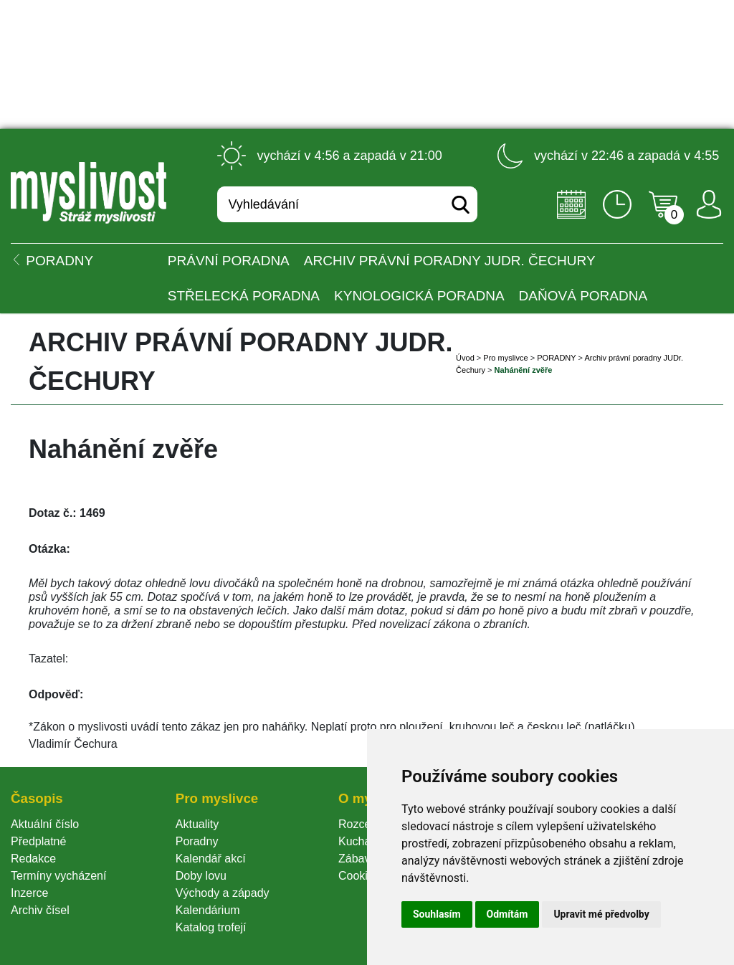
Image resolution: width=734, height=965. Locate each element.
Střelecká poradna (244, 295)
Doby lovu (201, 876)
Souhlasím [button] (437, 914)
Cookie (359, 876)
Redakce (33, 858)
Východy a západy (223, 893)
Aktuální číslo (45, 824)
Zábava (357, 858)
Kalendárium (208, 910)
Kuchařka (362, 841)
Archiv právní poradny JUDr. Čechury (450, 260)
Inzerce (29, 893)
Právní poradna (229, 260)
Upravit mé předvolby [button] (601, 914)
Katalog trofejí (211, 927)
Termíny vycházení (58, 876)
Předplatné (38, 841)
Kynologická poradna (419, 295)
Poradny (197, 841)
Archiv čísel (40, 910)
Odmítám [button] (507, 914)
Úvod (465, 357)
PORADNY (556, 357)
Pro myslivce (505, 357)
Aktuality (197, 824)
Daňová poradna (583, 295)
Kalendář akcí (211, 858)
